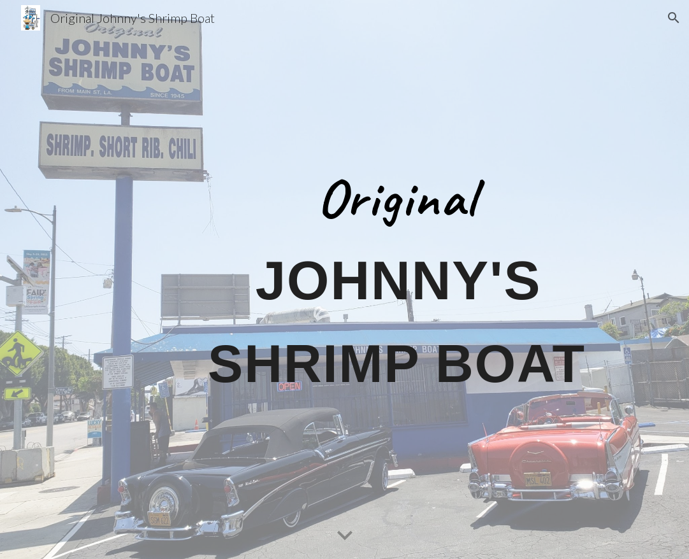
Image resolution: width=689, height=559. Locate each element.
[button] (673, 18)
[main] (396, 279)
